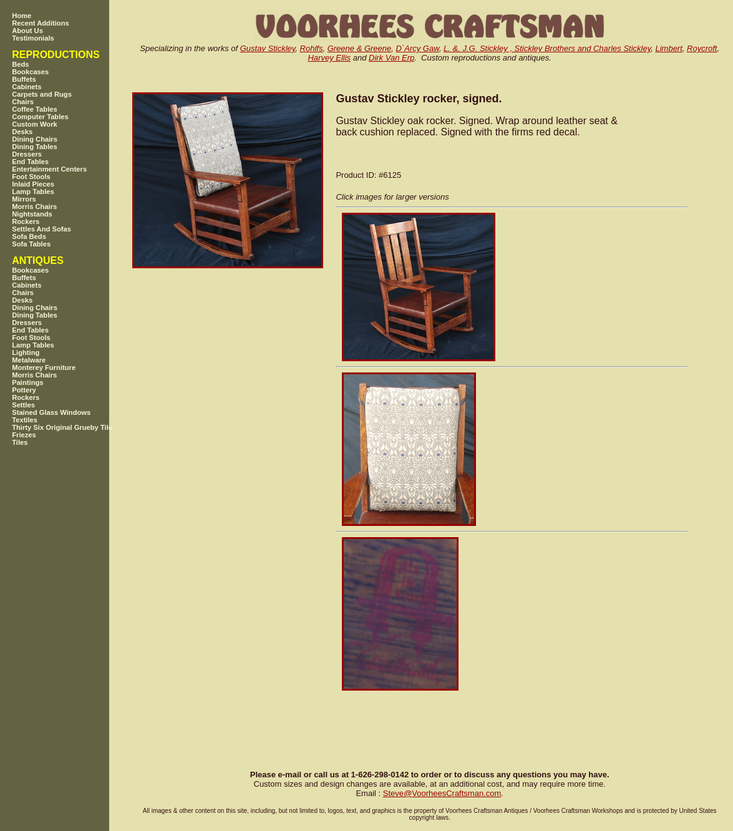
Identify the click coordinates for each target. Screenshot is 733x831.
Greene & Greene (360, 48)
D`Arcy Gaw (417, 48)
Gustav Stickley (268, 48)
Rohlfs (311, 48)
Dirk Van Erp (391, 57)
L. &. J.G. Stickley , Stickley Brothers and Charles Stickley (547, 48)
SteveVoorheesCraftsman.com (442, 793)
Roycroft (702, 48)
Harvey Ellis (329, 57)
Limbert (668, 48)
